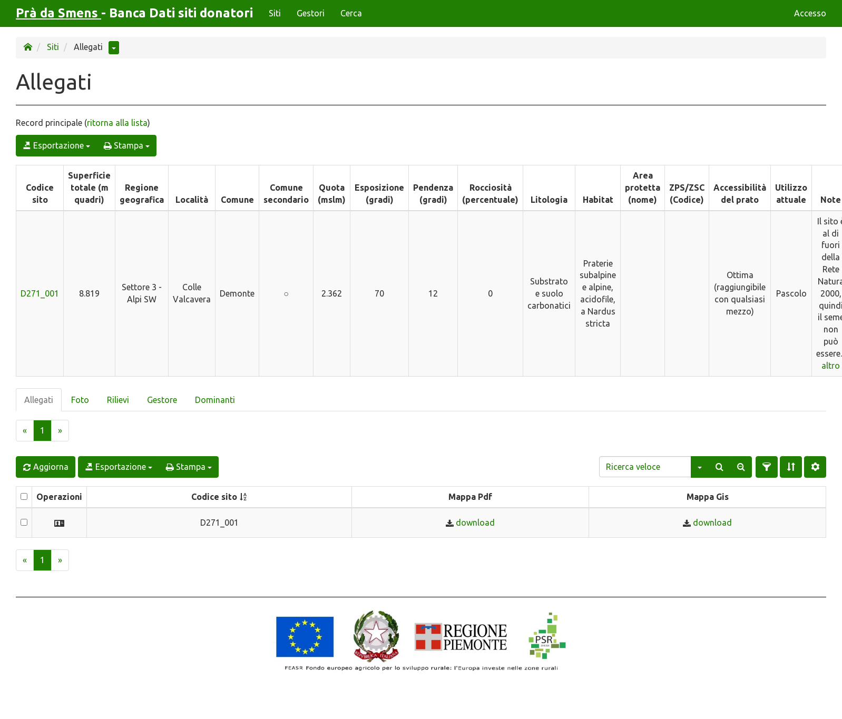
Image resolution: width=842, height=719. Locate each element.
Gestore (162, 400)
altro (830, 365)
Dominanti (215, 400)
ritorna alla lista (117, 122)
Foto (80, 400)
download (475, 522)
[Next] (60, 430)
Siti (275, 13)
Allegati (38, 400)
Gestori (311, 13)
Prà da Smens (58, 13)
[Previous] (25, 430)
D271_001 (40, 293)
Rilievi (118, 400)
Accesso (810, 13)
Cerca (351, 13)
